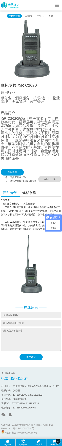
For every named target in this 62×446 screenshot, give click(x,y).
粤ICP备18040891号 (23, 428)
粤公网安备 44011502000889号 (19, 432)
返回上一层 (50, 179)
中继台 (40, 16)
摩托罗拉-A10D (18, 177)
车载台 (28, 16)
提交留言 (31, 357)
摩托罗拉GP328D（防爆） (23, 181)
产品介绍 (10, 193)
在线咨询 (12, 172)
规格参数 (29, 193)
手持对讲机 (14, 16)
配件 (51, 16)
